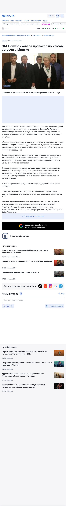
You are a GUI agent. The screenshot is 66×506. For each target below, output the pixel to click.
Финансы (19, 20)
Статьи (26, 20)
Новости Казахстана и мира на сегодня (16, 35)
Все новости (37, 35)
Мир (12, 20)
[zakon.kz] (8, 16)
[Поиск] (58, 16)
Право (45, 20)
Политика (5, 20)
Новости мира (49, 35)
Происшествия (36, 20)
